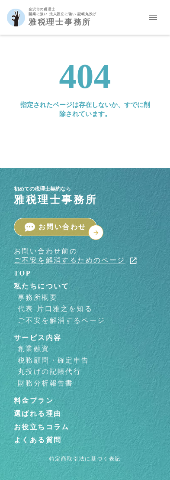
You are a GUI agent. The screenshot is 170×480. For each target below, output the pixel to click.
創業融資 (34, 348)
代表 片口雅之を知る (55, 308)
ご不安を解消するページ (61, 320)
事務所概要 (38, 297)
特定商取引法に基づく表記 (85, 459)
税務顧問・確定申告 (54, 360)
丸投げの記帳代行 (49, 371)
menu (153, 17)
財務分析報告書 (46, 383)
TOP (22, 273)
